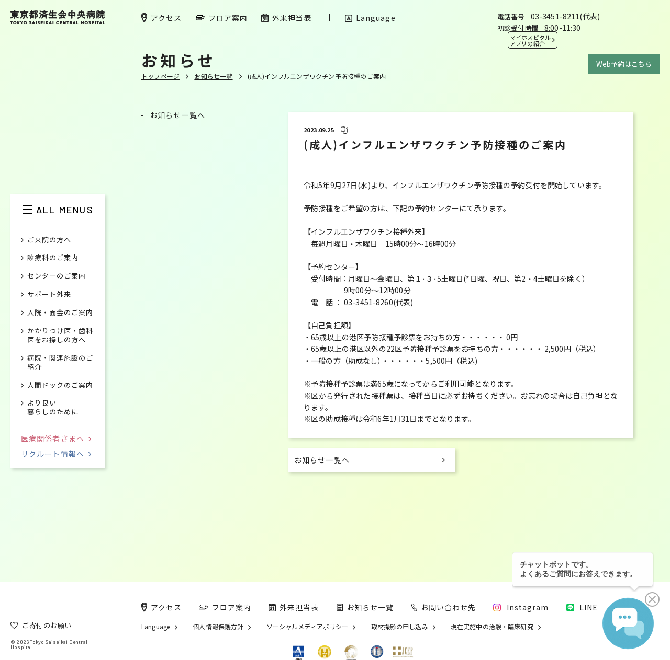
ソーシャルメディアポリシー (307, 626)
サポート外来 (49, 294)
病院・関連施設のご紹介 (60, 363)
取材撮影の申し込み (399, 626)
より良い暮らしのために (53, 407)
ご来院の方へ (49, 240)
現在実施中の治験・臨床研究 (492, 626)
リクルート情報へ (56, 453)
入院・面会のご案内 (60, 312)
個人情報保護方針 (218, 626)
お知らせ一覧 (213, 76)
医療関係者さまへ (56, 438)
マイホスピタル (530, 40)
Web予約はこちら (624, 64)
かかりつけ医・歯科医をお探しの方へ (60, 335)
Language (155, 626)
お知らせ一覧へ (177, 115)
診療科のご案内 (53, 257)
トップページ (160, 76)
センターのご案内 (56, 276)
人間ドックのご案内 (60, 385)
